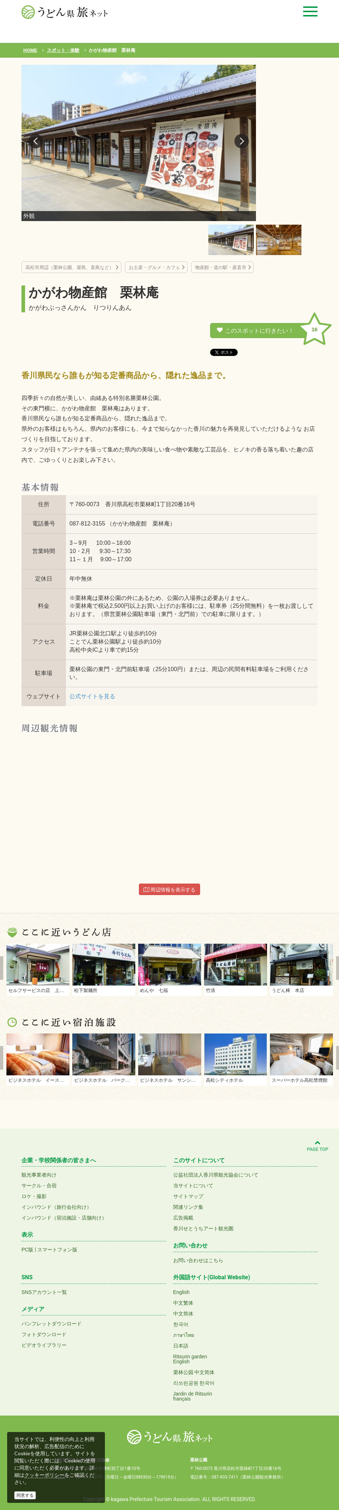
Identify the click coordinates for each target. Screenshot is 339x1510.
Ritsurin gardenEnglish (190, 1359)
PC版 (27, 1249)
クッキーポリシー (44, 1475)
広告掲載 (183, 1218)
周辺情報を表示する (170, 890)
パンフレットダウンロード (51, 1323)
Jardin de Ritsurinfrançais (192, 1396)
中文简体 (183, 1313)
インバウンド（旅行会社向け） (56, 1207)
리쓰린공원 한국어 (194, 1383)
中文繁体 (183, 1303)
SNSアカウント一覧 (44, 1292)
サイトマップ (188, 1196)
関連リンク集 (188, 1207)
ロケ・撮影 (34, 1196)
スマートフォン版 (57, 1249)
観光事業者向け (39, 1175)
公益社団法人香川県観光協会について (215, 1175)
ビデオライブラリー (44, 1345)
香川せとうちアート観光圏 (203, 1228)
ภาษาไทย (183, 1335)
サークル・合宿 (39, 1185)
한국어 (180, 1324)
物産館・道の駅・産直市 (220, 267)
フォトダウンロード (44, 1334)
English (181, 1292)
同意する (25, 1495)
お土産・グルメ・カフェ (154, 267)
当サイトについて (193, 1185)
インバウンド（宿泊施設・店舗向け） (64, 1218)
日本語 (180, 1346)
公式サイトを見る (92, 696)
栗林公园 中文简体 (194, 1372)
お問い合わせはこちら (198, 1260)
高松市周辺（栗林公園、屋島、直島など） (69, 267)
